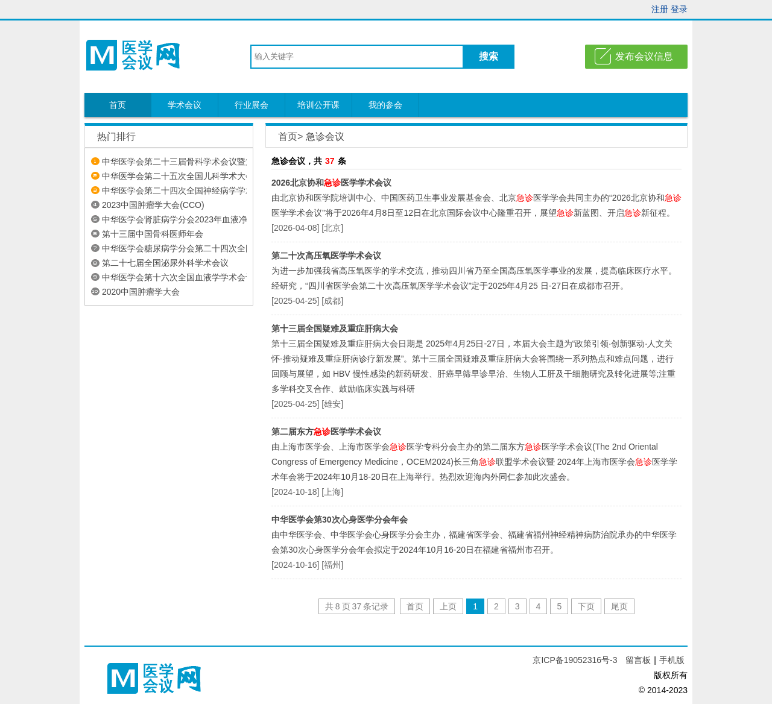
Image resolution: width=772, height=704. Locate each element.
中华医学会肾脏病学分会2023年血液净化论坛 (187, 219)
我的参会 (385, 105)
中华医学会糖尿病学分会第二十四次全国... (181, 248)
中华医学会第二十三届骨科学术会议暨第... (181, 161)
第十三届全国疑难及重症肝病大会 (334, 328)
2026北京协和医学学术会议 (331, 182)
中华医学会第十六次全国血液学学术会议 (178, 277)
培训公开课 (318, 105)
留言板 (638, 660)
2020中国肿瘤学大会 (141, 292)
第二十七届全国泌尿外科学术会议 (165, 263)
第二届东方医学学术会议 (326, 431)
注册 (659, 9)
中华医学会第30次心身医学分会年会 (339, 519)
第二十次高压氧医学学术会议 (326, 255)
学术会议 (184, 105)
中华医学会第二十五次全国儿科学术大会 (178, 176)
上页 (448, 606)
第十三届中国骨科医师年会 (152, 234)
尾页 (619, 606)
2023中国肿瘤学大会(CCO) (153, 205)
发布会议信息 (644, 56)
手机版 (672, 660)
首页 (117, 105)
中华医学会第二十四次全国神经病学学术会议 (186, 190)
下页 (586, 606)
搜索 (488, 56)
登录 (679, 9)
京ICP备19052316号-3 (576, 660)
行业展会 (251, 105)
